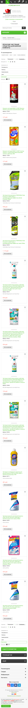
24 (10, 61)
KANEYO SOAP (5, 55)
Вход (14, 21)
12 (8, 61)
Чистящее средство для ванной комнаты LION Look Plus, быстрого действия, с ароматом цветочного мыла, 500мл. (13, 517)
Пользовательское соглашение (14, 695)
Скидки (3, 671)
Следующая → (22, 59)
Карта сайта (14, 692)
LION (15, 55)
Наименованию (5, 72)
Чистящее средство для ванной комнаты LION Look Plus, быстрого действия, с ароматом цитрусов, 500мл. (13, 607)
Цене (3, 74)
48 (12, 61)
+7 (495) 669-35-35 (14, 5)
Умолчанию (4, 76)
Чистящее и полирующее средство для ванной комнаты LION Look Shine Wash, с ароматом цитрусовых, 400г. (12, 473)
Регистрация (14, 23)
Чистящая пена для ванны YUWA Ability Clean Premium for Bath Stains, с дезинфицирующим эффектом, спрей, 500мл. (14, 242)
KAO (11, 55)
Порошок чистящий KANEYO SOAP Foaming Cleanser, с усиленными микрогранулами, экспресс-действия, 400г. (13, 152)
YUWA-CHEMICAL (21, 55)
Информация (5, 674)
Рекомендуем (5, 668)
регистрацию (16, 699)
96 (14, 61)
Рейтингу (3, 69)
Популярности (5, 67)
